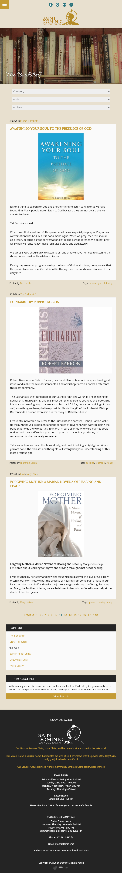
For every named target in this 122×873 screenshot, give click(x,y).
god (100, 283)
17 (89, 615)
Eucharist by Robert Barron (34, 302)
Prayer (23, 120)
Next (95, 615)
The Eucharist (27, 294)
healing (101, 602)
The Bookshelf (17, 635)
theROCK (14, 647)
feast (109, 462)
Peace (36, 473)
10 (55, 615)
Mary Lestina (26, 602)
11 (60, 615)
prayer (93, 283)
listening (108, 283)
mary (109, 602)
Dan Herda (25, 283)
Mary (29, 473)
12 (65, 615)
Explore (16, 628)
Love (22, 473)
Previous (29, 615)
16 (84, 615)
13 (70, 615)
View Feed (61, 696)
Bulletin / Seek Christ (20, 653)
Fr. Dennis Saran (28, 462)
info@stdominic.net (64, 843)
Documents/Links (19, 659)
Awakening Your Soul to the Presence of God (51, 128)
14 (74, 615)
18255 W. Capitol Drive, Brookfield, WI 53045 (65, 850)
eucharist (100, 462)
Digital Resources (18, 641)
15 (79, 615)
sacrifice (90, 462)
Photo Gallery (17, 665)
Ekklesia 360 (61, 868)
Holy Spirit (33, 120)
